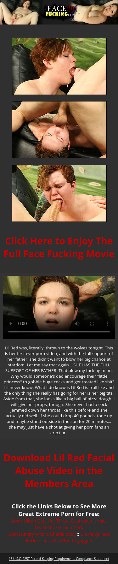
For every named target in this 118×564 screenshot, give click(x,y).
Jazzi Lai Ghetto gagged (68, 541)
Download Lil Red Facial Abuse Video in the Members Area (59, 470)
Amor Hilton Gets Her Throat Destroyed (52, 521)
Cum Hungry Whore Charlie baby (42, 534)
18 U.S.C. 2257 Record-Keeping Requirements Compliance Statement (59, 558)
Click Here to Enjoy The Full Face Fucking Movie (58, 247)
